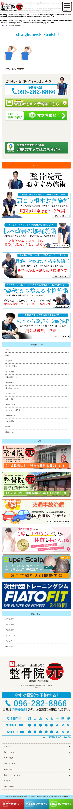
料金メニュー (10, 635)
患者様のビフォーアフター (13, 775)
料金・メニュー (9, 764)
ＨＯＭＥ (36, 165)
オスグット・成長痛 (12, 410)
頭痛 (7, 350)
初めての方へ (10, 630)
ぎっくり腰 (9, 372)
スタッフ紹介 (10, 624)
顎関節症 (8, 361)
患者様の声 (9, 619)
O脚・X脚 (9, 399)
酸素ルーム (9, 432)
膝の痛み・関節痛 (12, 388)
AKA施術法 (9, 421)
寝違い (7, 355)
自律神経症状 (10, 416)
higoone (66, 796)
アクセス (8, 641)
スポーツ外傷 (10, 405)
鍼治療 (7, 427)
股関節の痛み (10, 394)
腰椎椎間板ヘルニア (12, 377)
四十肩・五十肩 (11, 366)
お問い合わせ (9, 787)
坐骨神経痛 (9, 383)
